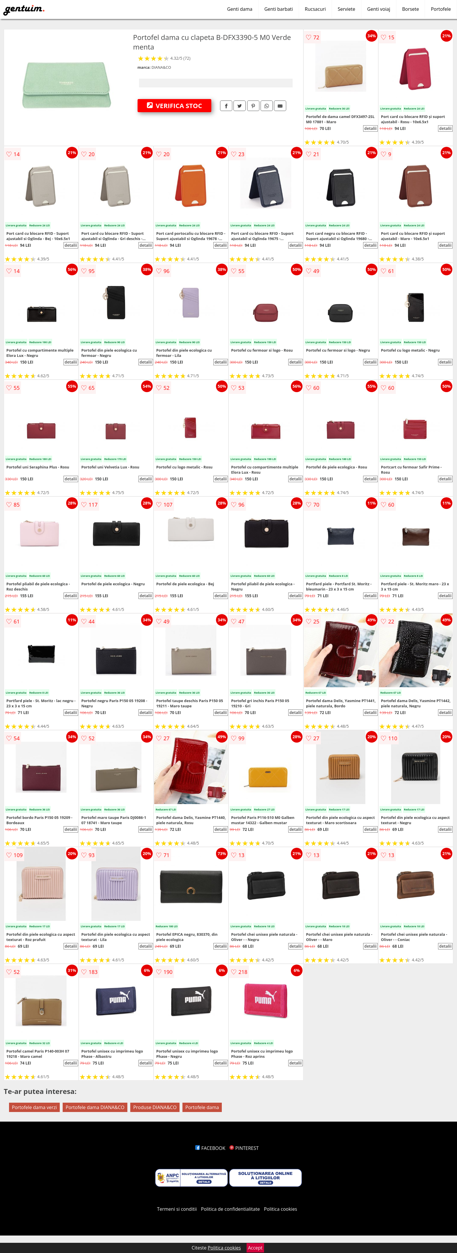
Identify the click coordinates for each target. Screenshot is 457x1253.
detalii (370, 128)
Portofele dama (202, 1107)
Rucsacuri (315, 9)
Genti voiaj (378, 9)
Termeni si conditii (177, 1209)
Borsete (410, 9)
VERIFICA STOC (174, 105)
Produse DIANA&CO (155, 1107)
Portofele (441, 9)
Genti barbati (278, 9)
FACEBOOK (210, 1148)
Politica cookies (280, 1209)
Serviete (346, 9)
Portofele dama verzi (34, 1107)
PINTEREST (244, 1148)
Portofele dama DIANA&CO (95, 1107)
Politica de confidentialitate (230, 1209)
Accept (255, 1248)
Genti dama (239, 9)
